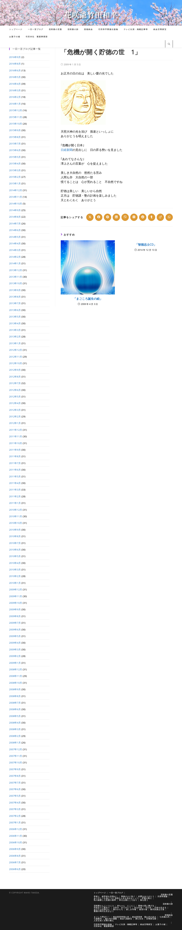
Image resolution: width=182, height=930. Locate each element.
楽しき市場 (131, 909)
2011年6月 (15, 469)
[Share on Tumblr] (151, 217)
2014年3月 (15, 250)
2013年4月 (15, 323)
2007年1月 (15, 822)
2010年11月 (15, 516)
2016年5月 (15, 77)
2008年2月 (15, 736)
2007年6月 (15, 789)
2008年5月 (15, 716)
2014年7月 (15, 223)
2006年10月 (15, 842)
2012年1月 (15, 423)
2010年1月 (15, 583)
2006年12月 (15, 829)
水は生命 (138, 907)
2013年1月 (15, 343)
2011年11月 (15, 436)
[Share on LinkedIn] (116, 217)
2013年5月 (15, 316)
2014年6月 (15, 230)
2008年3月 (15, 729)
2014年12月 (15, 190)
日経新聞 (66, 149)
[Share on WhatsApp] (169, 217)
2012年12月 (15, 350)
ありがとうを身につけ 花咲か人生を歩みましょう (116, 898)
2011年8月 (15, 456)
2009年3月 (15, 649)
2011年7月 (15, 463)
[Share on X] (90, 217)
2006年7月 (15, 862)
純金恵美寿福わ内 (121, 917)
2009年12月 (15, 589)
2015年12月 (15, 110)
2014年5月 (15, 236)
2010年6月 (15, 549)
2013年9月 (15, 290)
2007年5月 (15, 795)
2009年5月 (15, 636)
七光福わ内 (164, 917)
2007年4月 (15, 802)
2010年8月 (15, 536)
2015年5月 (15, 157)
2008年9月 (15, 689)
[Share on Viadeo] (160, 217)
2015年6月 (15, 150)
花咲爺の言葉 (167, 894)
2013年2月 (15, 336)
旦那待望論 (162, 896)
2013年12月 (15, 270)
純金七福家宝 (126, 918)
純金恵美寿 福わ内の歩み (144, 917)
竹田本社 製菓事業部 (104, 926)
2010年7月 (15, 543)
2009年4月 (15, 642)
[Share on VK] (134, 217)
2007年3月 (15, 809)
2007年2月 (15, 816)
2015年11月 (15, 117)
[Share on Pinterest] (107, 217)
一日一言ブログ (116, 892)
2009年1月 (15, 662)
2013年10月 (15, 283)
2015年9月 (15, 130)
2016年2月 (15, 97)
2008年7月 (15, 702)
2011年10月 (15, 443)
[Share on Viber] (125, 217)
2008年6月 (15, 709)
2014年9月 (15, 210)
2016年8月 (15, 63)
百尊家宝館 (151, 918)
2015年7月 (15, 143)
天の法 (148, 907)
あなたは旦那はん (102, 909)
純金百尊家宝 (146, 924)
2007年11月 (15, 756)
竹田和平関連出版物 (103, 924)
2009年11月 (15, 596)
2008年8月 (15, 696)
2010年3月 (15, 569)
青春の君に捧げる (146, 905)
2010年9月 (15, 529)
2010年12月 (15, 509)
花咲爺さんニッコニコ (104, 905)
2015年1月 (15, 183)
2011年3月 (15, 489)
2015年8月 (15, 137)
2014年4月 (15, 243)
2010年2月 (15, 576)
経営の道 (143, 909)
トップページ (100, 892)
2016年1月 (15, 103)
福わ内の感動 (111, 918)
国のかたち (118, 909)
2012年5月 (15, 396)
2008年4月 (15, 722)
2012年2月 (15, 416)
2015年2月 (15, 177)
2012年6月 (15, 390)
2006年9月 (15, 849)
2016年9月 (15, 57)
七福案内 (98, 918)
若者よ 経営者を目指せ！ (106, 896)
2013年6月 (15, 310)
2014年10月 (15, 203)
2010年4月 (15, 563)
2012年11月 (15, 356)
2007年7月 (15, 782)
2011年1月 (15, 503)
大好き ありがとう (122, 907)
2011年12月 (15, 429)
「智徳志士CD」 (146, 245)
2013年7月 (15, 303)
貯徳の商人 (147, 898)
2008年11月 (15, 676)
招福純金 (169, 915)
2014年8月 (15, 216)
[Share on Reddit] (142, 217)
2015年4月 (15, 163)
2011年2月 (15, 496)
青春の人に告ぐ (128, 896)
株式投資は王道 (157, 909)
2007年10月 (15, 762)
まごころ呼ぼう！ (102, 917)
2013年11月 (15, 276)
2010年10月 (15, 523)
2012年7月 (15, 383)
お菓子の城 (160, 924)
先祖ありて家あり (102, 907)
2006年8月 (15, 855)
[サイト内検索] (169, 44)
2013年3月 (15, 330)
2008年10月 (15, 682)
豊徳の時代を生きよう (104, 911)
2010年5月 (15, 556)
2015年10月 (15, 123)
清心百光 (139, 918)
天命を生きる (160, 907)
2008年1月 (15, 742)
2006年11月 (15, 835)
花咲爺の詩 (168, 904)
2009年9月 (15, 609)
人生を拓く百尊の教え (104, 920)
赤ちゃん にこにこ (126, 905)
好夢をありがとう (146, 896)
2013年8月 (15, 296)
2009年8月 (15, 616)
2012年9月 (15, 369)
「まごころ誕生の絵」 (88, 299)
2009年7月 (15, 622)
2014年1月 (15, 263)
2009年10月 (15, 602)
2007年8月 (15, 775)
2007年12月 (15, 749)
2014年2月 (15, 256)
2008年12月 (15, 669)
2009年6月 (15, 629)
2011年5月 (15, 476)
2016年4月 (15, 83)
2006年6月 (15, 869)
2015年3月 (15, 170)
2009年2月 (15, 656)
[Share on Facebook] (98, 217)
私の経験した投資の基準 (105, 900)
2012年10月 (15, 363)
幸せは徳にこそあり (128, 900)
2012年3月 (15, 410)
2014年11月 (15, 196)
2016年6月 (15, 70)
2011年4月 (15, 483)
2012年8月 (15, 376)
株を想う (144, 900)
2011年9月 (15, 449)
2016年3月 (15, 90)
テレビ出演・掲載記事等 (126, 924)
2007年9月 (15, 769)
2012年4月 (15, 403)
